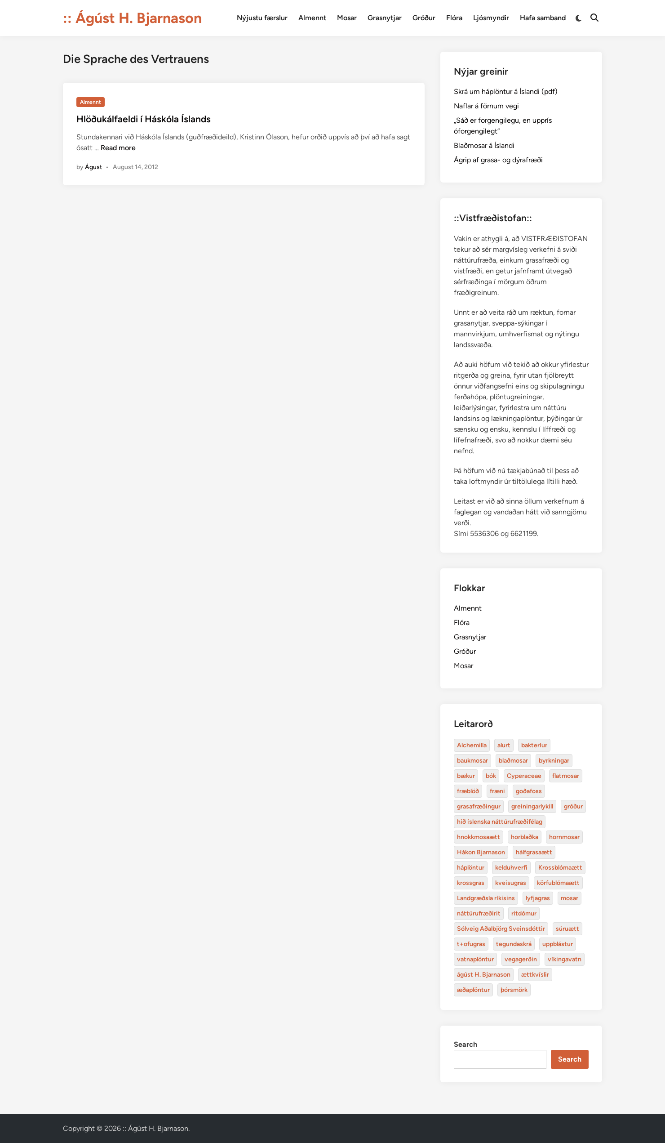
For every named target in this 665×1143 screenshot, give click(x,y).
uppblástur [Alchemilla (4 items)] (557, 944)
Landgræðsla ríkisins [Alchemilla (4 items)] (486, 898)
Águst (93, 167)
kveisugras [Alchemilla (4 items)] (510, 883)
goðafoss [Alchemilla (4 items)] (529, 791)
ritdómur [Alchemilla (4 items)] (523, 913)
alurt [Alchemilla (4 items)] (503, 745)
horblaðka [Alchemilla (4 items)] (524, 837)
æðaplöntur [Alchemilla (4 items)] (473, 990)
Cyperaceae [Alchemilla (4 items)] (524, 776)
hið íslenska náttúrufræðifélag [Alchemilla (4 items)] (499, 822)
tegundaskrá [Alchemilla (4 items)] (514, 944)
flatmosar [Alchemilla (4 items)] (565, 776)
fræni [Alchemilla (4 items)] (497, 791)
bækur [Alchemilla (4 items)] (466, 776)
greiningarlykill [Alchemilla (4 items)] (532, 806)
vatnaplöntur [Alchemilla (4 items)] (475, 959)
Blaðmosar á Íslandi (484, 145)
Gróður (423, 17)
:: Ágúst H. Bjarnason (132, 18)
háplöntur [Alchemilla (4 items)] (470, 867)
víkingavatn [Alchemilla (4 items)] (564, 959)
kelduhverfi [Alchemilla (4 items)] (511, 867)
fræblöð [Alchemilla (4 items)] (468, 791)
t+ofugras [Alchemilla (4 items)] (471, 944)
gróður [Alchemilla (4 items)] (573, 806)
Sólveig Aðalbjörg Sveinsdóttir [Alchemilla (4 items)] (501, 929)
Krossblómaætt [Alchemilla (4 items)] (560, 867)
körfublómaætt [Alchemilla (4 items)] (558, 883)
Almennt (312, 17)
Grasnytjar (385, 17)
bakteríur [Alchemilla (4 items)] (534, 745)
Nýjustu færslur (262, 17)
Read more (118, 147)
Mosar (347, 17)
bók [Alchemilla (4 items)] (491, 776)
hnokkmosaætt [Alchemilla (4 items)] (478, 837)
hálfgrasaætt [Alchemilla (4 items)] (534, 852)
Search (465, 1044)
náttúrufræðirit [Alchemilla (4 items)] (479, 913)
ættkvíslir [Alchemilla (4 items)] (535, 974)
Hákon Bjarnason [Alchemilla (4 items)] (481, 852)
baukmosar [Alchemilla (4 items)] (472, 760)
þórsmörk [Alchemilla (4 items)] (514, 990)
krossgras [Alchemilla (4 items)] (470, 883)
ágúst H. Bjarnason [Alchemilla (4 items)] (483, 974)
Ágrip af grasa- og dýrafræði (498, 160)
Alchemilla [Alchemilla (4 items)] (472, 745)
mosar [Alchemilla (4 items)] (569, 898)
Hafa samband (543, 17)
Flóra (454, 17)
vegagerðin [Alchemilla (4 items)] (521, 959)
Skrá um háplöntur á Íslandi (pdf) (506, 91)
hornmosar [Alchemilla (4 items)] (564, 837)
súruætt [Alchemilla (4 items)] (567, 929)
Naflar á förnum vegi (486, 106)
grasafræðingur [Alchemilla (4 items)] (479, 806)
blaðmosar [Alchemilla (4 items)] (513, 760)
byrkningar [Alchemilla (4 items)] (554, 760)
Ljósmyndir (491, 17)
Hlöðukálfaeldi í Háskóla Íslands (143, 119)
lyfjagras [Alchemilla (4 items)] (538, 898)
